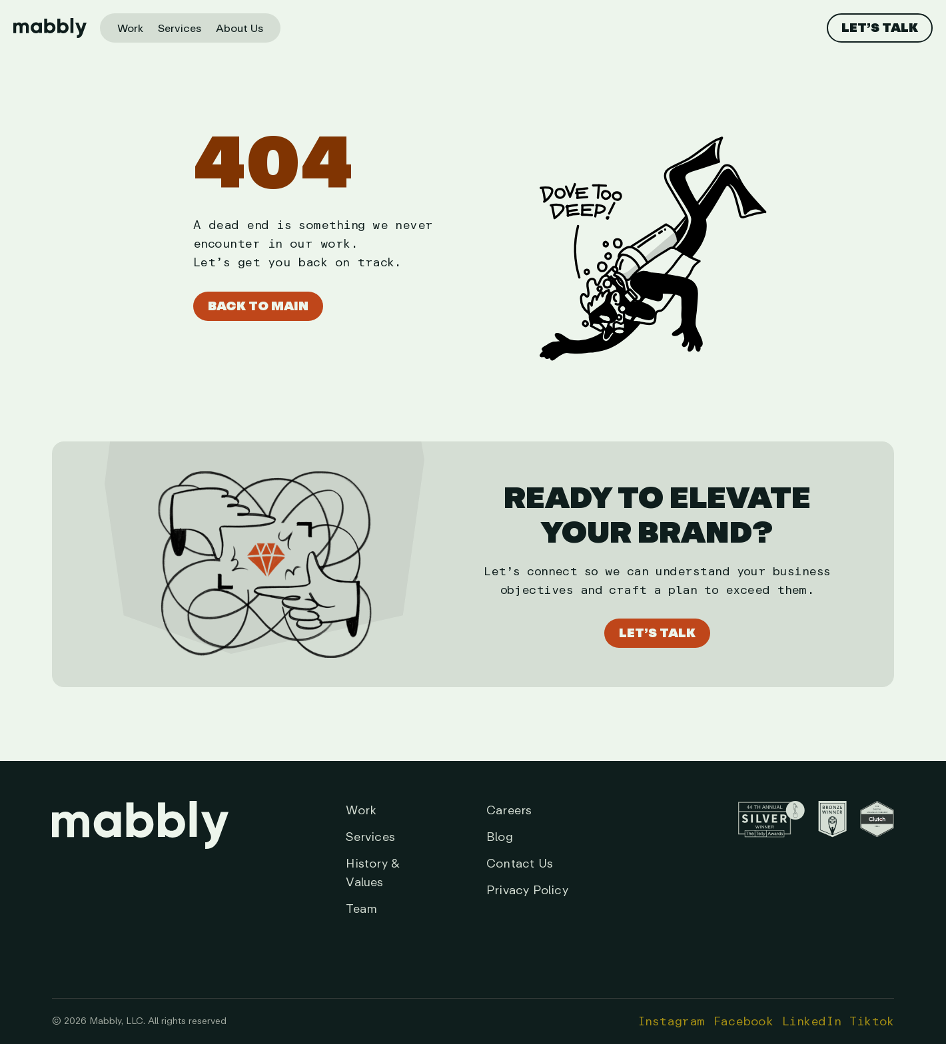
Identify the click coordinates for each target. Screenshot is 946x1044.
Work (130, 28)
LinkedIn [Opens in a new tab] (811, 1021)
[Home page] (50, 28)
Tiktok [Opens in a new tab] (871, 1021)
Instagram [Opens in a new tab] (671, 1021)
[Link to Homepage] (140, 859)
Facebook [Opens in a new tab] (743, 1021)
